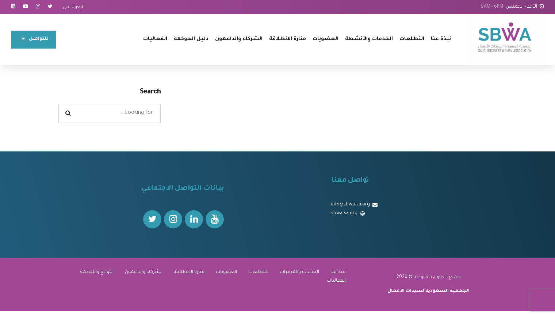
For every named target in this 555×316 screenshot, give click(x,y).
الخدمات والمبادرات (299, 272)
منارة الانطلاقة (287, 39)
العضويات (325, 39)
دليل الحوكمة (191, 39)
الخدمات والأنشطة (369, 39)
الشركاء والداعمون (239, 39)
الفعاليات (155, 39)
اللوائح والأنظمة (97, 272)
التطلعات (411, 39)
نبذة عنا (441, 39)
